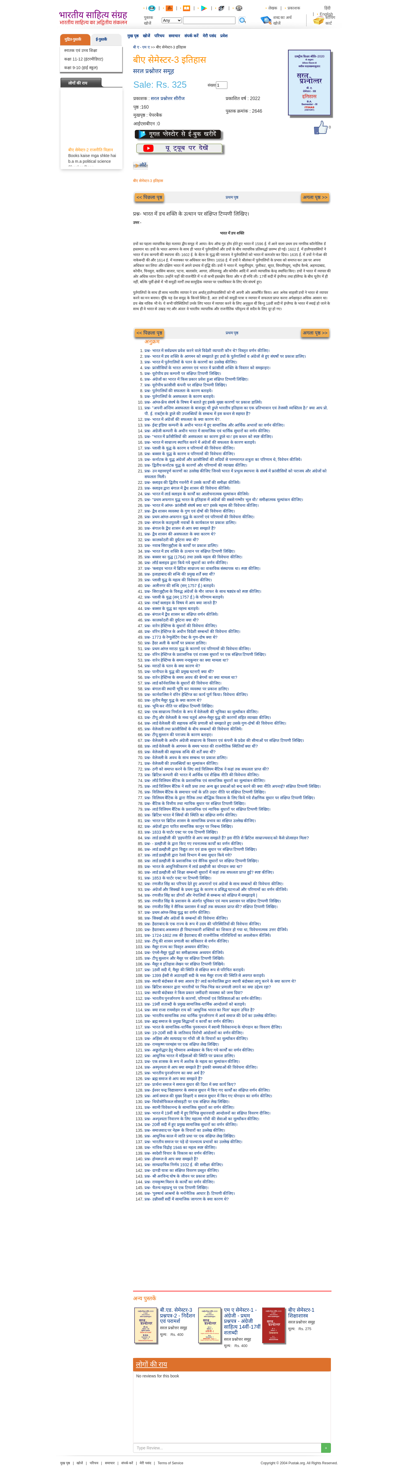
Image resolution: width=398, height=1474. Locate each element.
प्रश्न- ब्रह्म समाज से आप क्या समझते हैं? (173, 1078)
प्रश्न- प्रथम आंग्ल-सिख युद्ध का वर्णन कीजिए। (177, 912)
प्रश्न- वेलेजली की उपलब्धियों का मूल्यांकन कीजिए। (181, 763)
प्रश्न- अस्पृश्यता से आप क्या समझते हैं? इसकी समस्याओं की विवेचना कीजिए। (201, 1067)
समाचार (174, 36)
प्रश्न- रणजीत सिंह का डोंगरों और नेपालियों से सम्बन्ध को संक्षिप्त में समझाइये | (201, 895)
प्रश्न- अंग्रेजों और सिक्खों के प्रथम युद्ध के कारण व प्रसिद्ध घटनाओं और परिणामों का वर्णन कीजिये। (216, 889)
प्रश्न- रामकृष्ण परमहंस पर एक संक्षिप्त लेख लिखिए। (182, 1044)
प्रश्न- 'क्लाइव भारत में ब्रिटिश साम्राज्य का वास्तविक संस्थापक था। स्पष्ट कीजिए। (202, 568)
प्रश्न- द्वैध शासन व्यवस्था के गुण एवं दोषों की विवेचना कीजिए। (190, 511)
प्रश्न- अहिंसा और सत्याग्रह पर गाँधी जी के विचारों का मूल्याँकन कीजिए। (196, 1038)
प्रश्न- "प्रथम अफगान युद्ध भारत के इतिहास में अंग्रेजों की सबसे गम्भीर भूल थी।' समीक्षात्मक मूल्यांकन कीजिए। (224, 499)
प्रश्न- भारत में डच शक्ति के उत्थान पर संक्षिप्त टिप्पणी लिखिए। (190, 551)
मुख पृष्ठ (132, 36)
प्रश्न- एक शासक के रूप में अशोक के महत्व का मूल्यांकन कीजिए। (192, 1061)
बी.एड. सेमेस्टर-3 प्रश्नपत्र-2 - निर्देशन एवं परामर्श (177, 1315)
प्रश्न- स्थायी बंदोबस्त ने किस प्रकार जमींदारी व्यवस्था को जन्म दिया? (194, 992)
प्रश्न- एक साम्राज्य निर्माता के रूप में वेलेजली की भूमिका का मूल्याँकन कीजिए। (201, 711)
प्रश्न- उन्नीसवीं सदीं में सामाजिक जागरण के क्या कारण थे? (187, 1199)
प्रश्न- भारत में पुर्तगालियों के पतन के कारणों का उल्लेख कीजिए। (191, 362)
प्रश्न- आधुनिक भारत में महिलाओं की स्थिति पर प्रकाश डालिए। (190, 1055)
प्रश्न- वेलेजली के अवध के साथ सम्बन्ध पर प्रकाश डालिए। (186, 757)
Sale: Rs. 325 (160, 85)
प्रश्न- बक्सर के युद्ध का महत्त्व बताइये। (172, 608)
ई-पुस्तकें (101, 39)
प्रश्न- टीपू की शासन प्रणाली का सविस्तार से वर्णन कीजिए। (187, 941)
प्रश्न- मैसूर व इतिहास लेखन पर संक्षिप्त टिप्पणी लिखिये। (185, 964)
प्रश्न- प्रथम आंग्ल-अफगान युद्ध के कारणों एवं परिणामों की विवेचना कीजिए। (199, 517)
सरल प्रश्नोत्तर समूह (153, 71)
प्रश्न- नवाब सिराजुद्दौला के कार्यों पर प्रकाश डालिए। (181, 545)
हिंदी (328, 8)
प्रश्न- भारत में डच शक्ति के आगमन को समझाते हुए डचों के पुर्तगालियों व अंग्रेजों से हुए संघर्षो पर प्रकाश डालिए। (225, 356)
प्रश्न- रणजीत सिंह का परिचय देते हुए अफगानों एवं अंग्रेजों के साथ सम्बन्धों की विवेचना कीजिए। (214, 883)
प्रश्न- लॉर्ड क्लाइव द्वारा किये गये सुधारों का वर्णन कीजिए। (186, 562)
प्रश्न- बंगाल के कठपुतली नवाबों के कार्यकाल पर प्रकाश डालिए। (190, 522)
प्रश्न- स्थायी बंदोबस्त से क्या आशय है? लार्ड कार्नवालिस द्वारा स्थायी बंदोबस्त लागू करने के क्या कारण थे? (220, 981)
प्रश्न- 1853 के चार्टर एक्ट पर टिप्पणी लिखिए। (178, 878)
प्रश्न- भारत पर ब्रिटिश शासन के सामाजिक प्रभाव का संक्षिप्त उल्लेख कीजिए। (200, 820)
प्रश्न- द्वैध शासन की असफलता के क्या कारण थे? (180, 534)
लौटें (143, 165)
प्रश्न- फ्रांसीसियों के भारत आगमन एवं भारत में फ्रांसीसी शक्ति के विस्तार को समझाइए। (207, 367)
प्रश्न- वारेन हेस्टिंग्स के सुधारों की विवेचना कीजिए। (181, 625)
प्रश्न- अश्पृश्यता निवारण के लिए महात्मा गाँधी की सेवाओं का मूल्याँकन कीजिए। (202, 1119)
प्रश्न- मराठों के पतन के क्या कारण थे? (172, 666)
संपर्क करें (191, 36)
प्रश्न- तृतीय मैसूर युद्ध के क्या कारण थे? (173, 700)
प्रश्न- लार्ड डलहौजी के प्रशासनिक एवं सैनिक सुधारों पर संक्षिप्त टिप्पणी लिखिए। (202, 861)
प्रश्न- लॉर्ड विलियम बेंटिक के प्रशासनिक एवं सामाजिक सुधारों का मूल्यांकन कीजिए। (205, 780)
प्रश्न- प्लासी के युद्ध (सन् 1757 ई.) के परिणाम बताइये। (184, 597)
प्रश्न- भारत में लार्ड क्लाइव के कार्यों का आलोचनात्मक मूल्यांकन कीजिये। (197, 494)
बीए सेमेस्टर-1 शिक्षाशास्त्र (301, 1313)
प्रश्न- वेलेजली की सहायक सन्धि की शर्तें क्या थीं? (180, 752)
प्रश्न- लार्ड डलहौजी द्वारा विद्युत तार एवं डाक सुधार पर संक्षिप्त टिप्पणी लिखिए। (201, 849)
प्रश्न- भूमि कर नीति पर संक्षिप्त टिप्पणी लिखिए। (179, 706)
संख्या (212, 85)
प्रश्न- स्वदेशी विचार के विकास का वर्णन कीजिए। (180, 1153)
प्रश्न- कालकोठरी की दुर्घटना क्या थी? (172, 539)
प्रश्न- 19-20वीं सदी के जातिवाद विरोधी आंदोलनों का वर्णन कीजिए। (194, 1033)
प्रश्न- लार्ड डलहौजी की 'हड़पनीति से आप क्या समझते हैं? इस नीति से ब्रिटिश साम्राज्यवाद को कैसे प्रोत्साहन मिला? (227, 838)
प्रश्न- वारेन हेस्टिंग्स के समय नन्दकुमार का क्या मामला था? (186, 660)
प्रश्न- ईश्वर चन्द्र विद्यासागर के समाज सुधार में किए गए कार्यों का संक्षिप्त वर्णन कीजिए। (207, 1090)
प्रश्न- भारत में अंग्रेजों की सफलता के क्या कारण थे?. (183, 419)
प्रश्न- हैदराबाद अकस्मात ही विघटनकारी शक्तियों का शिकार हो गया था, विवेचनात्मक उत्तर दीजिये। (216, 929)
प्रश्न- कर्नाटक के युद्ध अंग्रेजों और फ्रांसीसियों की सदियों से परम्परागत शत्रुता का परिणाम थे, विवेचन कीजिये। (223, 459)
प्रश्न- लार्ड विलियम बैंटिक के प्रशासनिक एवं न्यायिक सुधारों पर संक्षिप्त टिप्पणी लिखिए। (207, 809)
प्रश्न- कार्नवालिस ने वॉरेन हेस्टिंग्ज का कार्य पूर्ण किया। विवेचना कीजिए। (196, 694)
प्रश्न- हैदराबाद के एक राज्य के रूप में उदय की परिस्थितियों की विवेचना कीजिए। (203, 924)
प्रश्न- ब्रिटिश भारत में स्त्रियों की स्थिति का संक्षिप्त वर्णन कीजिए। (191, 815)
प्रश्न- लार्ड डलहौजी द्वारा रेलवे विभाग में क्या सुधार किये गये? (188, 855)
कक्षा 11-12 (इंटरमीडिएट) (83, 59)
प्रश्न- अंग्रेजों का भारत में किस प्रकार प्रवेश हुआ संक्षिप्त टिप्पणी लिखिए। (196, 379)
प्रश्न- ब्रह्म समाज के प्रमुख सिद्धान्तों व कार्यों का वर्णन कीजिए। (189, 1021)
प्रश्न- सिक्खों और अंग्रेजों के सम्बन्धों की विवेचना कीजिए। (186, 918)
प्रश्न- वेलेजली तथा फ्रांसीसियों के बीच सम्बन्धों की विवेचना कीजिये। (193, 729)
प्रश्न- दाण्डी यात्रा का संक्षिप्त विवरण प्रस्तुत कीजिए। (182, 1170)
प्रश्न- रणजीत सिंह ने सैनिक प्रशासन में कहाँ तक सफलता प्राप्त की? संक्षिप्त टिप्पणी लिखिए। (211, 906)
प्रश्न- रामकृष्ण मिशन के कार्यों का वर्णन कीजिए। (179, 1182)
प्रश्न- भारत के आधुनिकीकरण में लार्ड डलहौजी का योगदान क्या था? (193, 866)
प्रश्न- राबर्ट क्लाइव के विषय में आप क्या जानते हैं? (181, 603)
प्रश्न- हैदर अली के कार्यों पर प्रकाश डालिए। (175, 643)
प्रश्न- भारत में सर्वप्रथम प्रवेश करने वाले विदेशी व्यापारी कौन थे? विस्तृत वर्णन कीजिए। (207, 350)
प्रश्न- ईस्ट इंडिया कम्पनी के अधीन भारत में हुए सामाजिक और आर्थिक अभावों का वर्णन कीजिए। (214, 425)
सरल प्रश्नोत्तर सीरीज (168, 98)
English (326, 14)
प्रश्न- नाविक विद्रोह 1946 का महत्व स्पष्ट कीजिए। (180, 1147)
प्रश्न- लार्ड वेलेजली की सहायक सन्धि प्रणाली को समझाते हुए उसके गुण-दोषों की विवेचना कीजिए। (215, 723)
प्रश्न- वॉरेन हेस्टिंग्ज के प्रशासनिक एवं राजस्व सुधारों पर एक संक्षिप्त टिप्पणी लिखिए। (205, 654)
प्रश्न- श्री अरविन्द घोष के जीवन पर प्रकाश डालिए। (181, 1176)
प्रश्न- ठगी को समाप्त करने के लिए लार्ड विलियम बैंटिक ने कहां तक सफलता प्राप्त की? (207, 769)
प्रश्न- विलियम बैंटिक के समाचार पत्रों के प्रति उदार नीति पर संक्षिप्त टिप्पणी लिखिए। (205, 792)
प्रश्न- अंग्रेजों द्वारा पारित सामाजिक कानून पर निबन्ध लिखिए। (189, 826)
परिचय (159, 36)
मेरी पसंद (209, 36)
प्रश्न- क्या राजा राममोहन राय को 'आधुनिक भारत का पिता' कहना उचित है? (199, 1010)
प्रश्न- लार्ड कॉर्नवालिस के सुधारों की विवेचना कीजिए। (183, 683)
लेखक (272, 8)
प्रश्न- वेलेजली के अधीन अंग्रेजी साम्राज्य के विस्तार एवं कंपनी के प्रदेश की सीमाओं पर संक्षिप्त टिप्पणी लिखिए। (224, 740)
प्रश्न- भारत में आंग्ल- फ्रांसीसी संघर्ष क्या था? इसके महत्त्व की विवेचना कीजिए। (202, 505)
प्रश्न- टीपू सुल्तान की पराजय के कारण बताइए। (178, 734)
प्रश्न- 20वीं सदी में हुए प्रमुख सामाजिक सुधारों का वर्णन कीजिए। (191, 1124)
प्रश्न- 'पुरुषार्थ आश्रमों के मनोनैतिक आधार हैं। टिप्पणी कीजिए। (190, 1193)
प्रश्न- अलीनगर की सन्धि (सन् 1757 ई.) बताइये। (180, 585)
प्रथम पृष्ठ (232, 197)
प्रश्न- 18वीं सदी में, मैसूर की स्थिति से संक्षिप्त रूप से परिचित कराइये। (195, 969)
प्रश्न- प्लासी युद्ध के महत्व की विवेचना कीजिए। (178, 580)
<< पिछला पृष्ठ (149, 197)
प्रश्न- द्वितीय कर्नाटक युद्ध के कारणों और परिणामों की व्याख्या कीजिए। (196, 465)
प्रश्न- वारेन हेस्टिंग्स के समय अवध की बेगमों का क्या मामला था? (191, 677)
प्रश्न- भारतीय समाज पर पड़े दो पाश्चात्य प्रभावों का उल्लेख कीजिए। (193, 1141)
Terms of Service (170, 1463)
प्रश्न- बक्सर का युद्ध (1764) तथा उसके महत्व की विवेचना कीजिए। (193, 557)
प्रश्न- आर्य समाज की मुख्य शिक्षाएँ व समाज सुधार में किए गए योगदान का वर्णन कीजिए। (208, 1096)
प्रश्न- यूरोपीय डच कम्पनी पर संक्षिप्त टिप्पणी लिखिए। (183, 373)
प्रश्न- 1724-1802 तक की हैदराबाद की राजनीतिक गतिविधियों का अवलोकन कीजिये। (208, 935)
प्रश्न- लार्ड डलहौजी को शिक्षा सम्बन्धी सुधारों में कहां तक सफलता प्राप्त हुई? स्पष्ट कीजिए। (209, 872)
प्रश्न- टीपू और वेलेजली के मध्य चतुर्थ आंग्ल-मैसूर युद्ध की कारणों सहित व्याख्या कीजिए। (208, 717)
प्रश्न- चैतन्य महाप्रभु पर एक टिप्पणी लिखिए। (176, 1187)
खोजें (146, 36)
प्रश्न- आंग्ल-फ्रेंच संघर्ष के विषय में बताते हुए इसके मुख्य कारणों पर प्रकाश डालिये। (203, 402)
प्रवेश (224, 36)
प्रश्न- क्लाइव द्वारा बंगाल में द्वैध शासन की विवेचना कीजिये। (187, 488)
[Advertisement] (232, 1245)
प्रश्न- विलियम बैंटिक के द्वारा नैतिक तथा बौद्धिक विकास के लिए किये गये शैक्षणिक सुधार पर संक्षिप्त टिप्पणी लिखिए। (230, 797)
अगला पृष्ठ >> (315, 197)
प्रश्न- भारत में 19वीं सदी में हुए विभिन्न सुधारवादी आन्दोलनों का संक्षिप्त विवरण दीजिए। (207, 1113)
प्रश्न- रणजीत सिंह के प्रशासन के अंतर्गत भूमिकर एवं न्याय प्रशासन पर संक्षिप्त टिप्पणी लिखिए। (213, 901)
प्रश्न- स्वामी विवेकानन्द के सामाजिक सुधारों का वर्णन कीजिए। (189, 1107)
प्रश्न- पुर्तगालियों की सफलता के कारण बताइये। (178, 390)
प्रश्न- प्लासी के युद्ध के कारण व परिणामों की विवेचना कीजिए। (190, 448)
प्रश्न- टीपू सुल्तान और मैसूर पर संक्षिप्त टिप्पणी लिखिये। (184, 958)
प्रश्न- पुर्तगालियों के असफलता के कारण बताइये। (179, 396)
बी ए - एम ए (141, 47)
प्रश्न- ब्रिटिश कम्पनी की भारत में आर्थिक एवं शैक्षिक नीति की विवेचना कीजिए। (202, 775)
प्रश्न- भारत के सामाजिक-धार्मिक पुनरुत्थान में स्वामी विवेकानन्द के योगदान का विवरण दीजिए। (213, 1027)
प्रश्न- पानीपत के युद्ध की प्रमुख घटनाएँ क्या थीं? (179, 671)
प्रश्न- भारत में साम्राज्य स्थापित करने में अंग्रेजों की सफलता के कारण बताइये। (200, 442)
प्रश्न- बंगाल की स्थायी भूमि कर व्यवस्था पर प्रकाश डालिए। (187, 689)
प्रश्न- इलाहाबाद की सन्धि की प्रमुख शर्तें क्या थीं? (180, 574)
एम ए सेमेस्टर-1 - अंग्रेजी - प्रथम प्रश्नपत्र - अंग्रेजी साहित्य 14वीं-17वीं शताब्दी (242, 1321)
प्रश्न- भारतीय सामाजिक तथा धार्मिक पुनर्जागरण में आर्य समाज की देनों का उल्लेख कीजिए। (210, 1015)
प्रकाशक (294, 8)
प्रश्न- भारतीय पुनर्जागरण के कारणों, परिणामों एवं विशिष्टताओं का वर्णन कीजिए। (203, 998)
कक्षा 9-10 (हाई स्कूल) (81, 67)
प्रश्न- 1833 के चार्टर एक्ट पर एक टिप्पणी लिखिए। (181, 832)
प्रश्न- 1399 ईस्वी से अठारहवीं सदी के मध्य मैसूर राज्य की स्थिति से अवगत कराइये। (205, 975)
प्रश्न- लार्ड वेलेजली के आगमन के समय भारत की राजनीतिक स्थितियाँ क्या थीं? (201, 746)
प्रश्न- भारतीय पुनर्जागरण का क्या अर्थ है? (175, 1073)
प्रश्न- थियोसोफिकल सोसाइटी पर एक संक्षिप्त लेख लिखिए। (187, 1101)
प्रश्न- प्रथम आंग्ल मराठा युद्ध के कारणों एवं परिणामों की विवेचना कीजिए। (198, 648)
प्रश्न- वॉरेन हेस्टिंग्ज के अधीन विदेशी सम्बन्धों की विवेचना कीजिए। (192, 631)
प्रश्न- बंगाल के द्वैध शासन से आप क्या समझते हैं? (180, 528)
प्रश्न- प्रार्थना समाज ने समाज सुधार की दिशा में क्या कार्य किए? (190, 1084)
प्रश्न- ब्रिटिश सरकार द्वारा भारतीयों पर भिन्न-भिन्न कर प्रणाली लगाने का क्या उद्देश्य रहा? (208, 987)
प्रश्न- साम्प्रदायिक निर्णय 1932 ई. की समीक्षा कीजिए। (184, 1164)
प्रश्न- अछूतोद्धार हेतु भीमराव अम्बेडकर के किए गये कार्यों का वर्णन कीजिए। (199, 1050)
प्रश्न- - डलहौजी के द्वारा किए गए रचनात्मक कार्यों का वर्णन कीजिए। (194, 843)
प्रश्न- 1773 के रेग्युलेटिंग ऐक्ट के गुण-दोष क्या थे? (181, 637)
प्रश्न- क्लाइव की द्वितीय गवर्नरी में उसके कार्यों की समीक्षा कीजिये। (192, 482)
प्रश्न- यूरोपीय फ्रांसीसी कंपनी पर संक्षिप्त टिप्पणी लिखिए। (186, 385)
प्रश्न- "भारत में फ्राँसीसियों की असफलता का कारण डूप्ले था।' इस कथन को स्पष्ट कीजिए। (209, 436)
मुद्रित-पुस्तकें (73, 39)
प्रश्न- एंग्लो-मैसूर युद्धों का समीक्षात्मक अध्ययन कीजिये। (184, 952)
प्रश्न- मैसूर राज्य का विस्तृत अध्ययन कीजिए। (177, 947)
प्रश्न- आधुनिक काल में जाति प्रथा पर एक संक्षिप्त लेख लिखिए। (190, 1136)
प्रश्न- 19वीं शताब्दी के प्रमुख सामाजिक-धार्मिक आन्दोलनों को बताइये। (195, 1004)
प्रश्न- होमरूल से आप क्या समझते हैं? (171, 1159)
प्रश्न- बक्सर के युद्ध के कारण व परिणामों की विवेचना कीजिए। (190, 453)
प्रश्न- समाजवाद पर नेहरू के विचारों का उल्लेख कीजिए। (185, 1130)
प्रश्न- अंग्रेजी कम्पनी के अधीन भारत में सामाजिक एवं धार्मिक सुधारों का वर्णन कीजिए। (207, 431)
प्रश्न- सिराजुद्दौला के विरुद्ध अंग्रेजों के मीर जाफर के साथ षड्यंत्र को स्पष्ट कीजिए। (203, 591)
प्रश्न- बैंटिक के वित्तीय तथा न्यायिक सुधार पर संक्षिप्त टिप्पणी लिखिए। (195, 803)
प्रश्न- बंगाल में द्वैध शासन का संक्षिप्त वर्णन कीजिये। (181, 614)
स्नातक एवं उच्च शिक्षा (80, 50)
